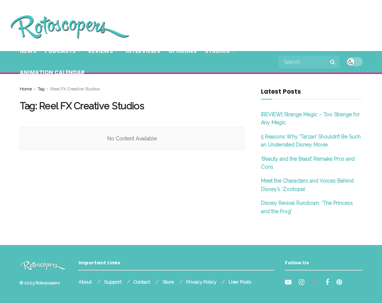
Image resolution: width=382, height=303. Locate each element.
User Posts (239, 282)
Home (26, 89)
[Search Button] (333, 62)
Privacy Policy (201, 282)
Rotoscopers (47, 282)
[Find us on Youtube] (288, 282)
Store (168, 282)
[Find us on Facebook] (327, 282)
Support (112, 282)
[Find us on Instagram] (301, 282)
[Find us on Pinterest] (339, 282)
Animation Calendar (52, 72)
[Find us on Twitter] (315, 282)
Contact (142, 282)
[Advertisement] (277, 24)
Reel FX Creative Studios (75, 89)
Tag (41, 89)
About (85, 282)
